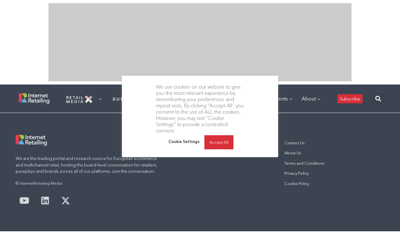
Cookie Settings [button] (184, 141)
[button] (378, 99)
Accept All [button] (218, 142)
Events (282, 98)
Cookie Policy (296, 183)
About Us (292, 153)
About (311, 98)
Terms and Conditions (304, 163)
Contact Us (294, 143)
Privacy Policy (296, 173)
